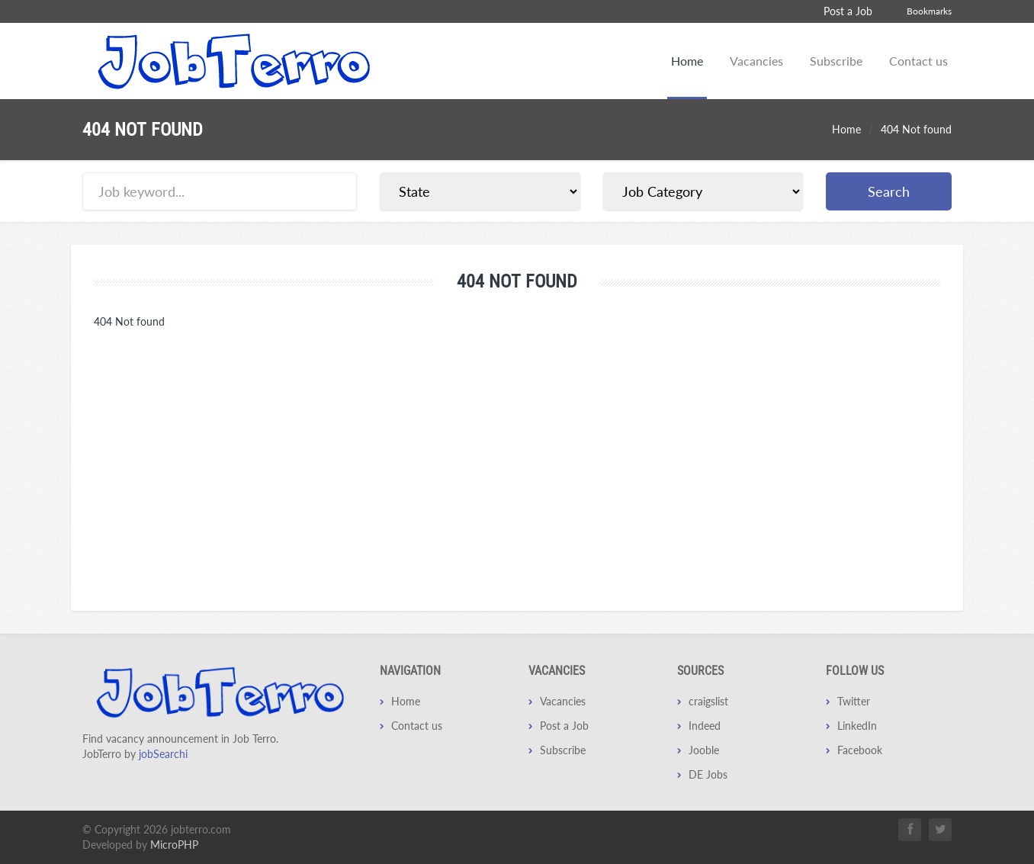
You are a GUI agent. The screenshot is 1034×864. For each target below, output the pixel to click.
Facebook (859, 750)
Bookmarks (929, 11)
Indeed (705, 725)
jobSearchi (163, 753)
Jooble (704, 750)
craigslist (708, 701)
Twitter (853, 701)
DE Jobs (708, 774)
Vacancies (756, 60)
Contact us (918, 60)
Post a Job (848, 11)
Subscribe (836, 60)
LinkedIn (857, 725)
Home (687, 60)
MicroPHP (174, 844)
